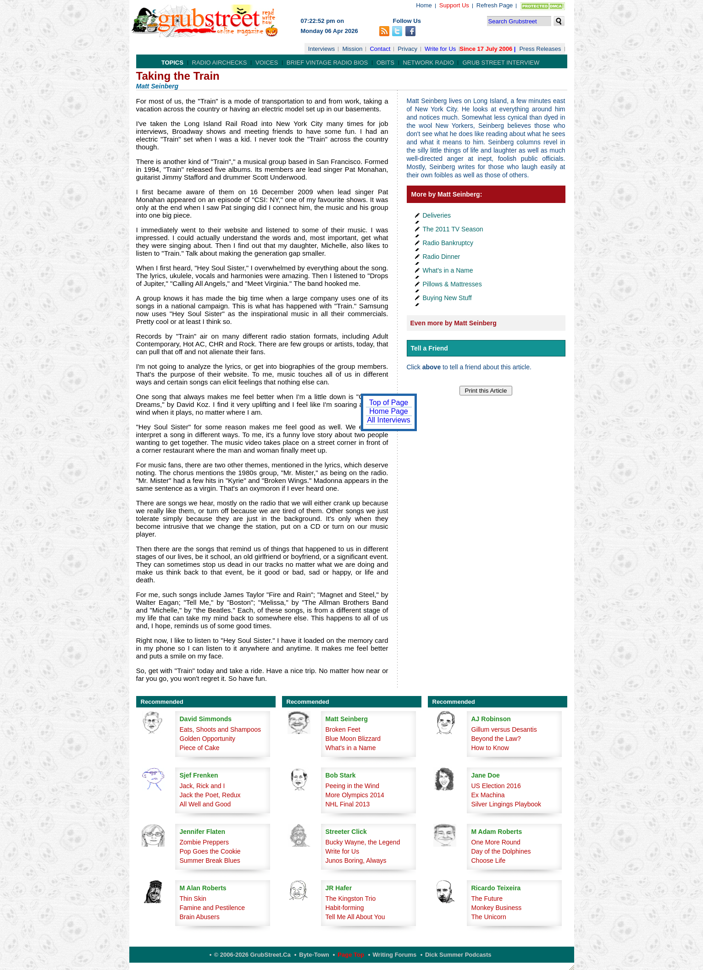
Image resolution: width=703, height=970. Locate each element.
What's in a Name (448, 270)
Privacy (407, 48)
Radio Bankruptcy (448, 243)
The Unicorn (488, 917)
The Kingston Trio (351, 898)
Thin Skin (193, 898)
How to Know (490, 747)
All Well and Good (205, 804)
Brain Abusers (200, 917)
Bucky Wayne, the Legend (363, 842)
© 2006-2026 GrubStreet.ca (252, 954)
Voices (266, 62)
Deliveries (437, 215)
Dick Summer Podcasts (458, 954)
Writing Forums (395, 954)
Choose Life (488, 860)
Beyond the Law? (496, 738)
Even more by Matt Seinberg (453, 323)
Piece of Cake (200, 747)
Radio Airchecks (219, 62)
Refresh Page (494, 5)
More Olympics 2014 (355, 795)
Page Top (351, 954)
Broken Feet (343, 729)
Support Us (454, 5)
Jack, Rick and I (202, 785)
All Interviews (388, 420)
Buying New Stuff (447, 297)
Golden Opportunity (207, 738)
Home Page (388, 411)
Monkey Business (496, 907)
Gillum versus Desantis (504, 729)
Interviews (321, 48)
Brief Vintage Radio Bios (327, 62)
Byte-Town (314, 954)
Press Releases (540, 48)
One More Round (495, 842)
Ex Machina (488, 795)
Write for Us (440, 48)
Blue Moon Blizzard (353, 738)
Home (424, 5)
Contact (380, 48)
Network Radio (428, 62)
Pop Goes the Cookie (210, 851)
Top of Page (388, 402)
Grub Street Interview (500, 62)
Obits (385, 62)
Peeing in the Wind (353, 785)
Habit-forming (345, 907)
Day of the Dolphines (501, 851)
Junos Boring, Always (356, 860)
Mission (352, 48)
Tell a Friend (429, 348)
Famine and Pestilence (212, 907)
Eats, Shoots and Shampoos (220, 729)
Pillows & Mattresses (452, 284)
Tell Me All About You (355, 917)
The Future (487, 898)
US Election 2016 (496, 785)
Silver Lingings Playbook (506, 804)
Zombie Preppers (204, 842)
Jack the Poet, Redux (210, 795)
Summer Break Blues (210, 860)
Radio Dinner (441, 256)
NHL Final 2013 (348, 804)
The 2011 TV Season (453, 229)
